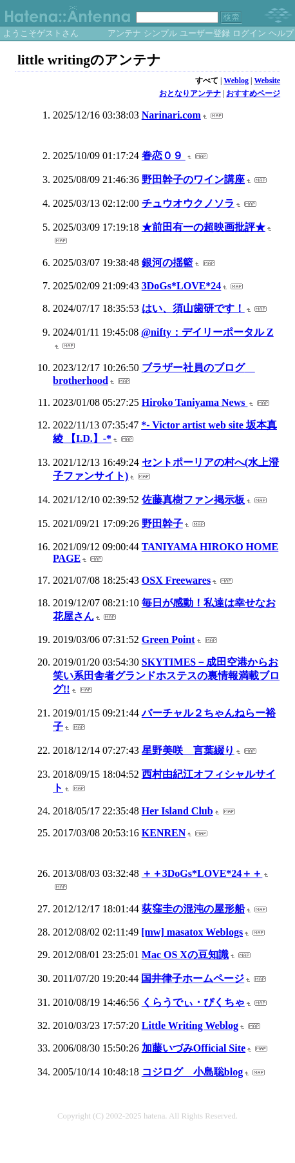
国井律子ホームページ (192, 978)
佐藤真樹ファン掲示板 (193, 499)
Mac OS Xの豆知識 (185, 954)
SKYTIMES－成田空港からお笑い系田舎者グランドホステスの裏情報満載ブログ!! (166, 676)
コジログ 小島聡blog (192, 1071)
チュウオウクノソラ (188, 203)
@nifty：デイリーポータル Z (207, 332)
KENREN (164, 832)
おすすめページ (253, 93)
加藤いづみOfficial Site (193, 1048)
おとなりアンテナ (190, 93)
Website (267, 80)
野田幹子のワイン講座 (193, 179)
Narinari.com (171, 115)
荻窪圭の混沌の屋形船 (193, 908)
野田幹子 (162, 523)
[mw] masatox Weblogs (192, 932)
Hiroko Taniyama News (195, 402)
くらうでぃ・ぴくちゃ (193, 1002)
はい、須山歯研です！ (193, 308)
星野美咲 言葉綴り (188, 750)
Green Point (168, 639)
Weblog (236, 80)
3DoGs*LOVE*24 (182, 285)
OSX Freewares (176, 580)
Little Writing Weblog (190, 1025)
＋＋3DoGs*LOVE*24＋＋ (202, 873)
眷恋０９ (164, 155)
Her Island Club (177, 810)
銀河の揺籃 (167, 262)
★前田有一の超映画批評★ (203, 227)
